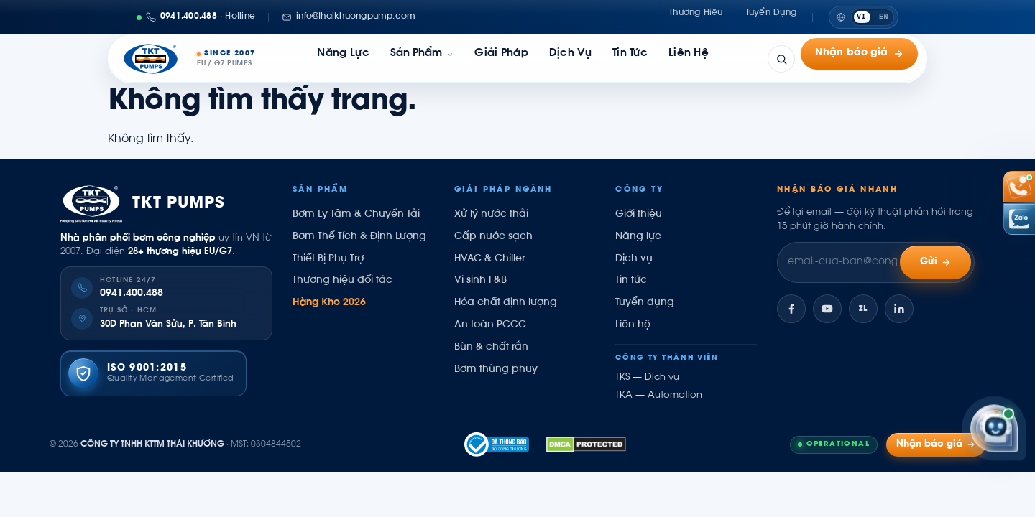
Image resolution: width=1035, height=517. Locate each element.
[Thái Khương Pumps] (189, 59)
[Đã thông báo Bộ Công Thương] (496, 444)
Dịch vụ (570, 58)
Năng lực (343, 58)
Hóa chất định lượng (505, 303)
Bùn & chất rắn (491, 348)
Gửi (936, 262)
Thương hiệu (696, 16)
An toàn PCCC (490, 325)
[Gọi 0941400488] (196, 17)
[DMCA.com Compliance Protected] (586, 444)
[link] (422, 59)
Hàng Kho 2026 (329, 303)
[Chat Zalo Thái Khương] (1019, 219)
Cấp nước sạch (493, 237)
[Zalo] (863, 308)
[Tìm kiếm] (781, 59)
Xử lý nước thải (491, 215)
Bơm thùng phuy (496, 370)
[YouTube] (827, 308)
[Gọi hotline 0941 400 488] (1019, 186)
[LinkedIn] (899, 308)
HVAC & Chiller (489, 259)
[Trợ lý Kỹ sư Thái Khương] (994, 429)
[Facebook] (791, 308)
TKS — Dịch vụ (647, 377)
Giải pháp (501, 58)
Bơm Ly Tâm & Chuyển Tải (356, 215)
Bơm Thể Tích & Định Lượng (359, 237)
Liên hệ (688, 58)
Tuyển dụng (771, 16)
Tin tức (630, 58)
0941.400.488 (131, 294)
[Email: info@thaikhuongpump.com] (348, 17)
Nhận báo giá (859, 58)
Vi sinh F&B (480, 281)
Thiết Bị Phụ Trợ (328, 259)
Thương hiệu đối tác (342, 281)
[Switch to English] (863, 17)
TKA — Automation (658, 395)
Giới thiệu (638, 215)
